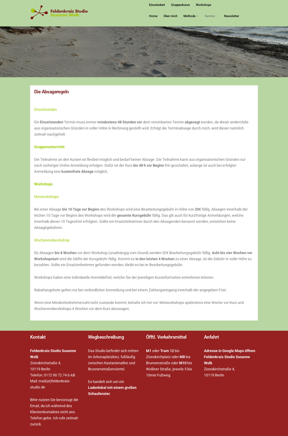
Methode (190, 16)
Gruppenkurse (180, 5)
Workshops (203, 5)
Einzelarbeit (157, 5)
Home (153, 16)
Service (211, 16)
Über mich (170, 16)
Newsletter (231, 16)
